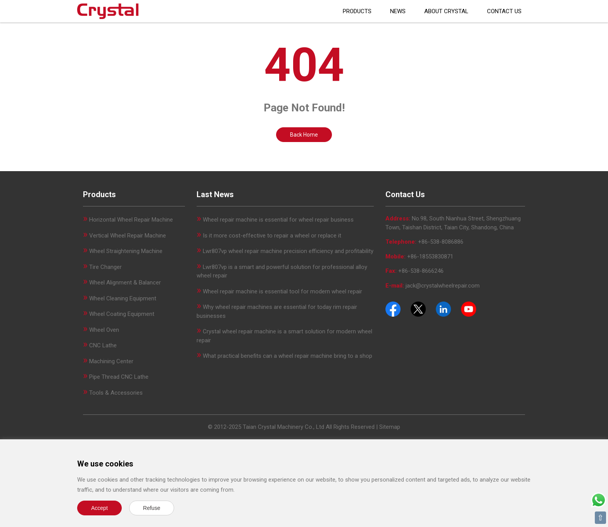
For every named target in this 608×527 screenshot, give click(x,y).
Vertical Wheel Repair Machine (127, 235)
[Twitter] (418, 308)
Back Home (304, 135)
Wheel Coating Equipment (121, 313)
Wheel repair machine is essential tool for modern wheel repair (282, 291)
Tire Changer (105, 267)
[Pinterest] (443, 308)
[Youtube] (468, 308)
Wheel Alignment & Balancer (125, 282)
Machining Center (111, 361)
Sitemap (389, 426)
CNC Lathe (103, 345)
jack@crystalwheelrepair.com (443, 285)
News (398, 11)
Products (357, 11)
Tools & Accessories (116, 392)
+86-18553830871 (430, 256)
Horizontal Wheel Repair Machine (131, 219)
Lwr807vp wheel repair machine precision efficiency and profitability (288, 251)
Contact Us (504, 11)
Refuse (151, 508)
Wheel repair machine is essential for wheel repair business (278, 219)
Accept (99, 508)
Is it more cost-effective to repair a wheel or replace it (272, 235)
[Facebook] (393, 308)
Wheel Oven (104, 329)
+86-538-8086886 (440, 241)
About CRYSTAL (446, 11)
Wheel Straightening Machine (125, 251)
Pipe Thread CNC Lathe (119, 376)
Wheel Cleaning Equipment (122, 298)
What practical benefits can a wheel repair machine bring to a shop (287, 355)
